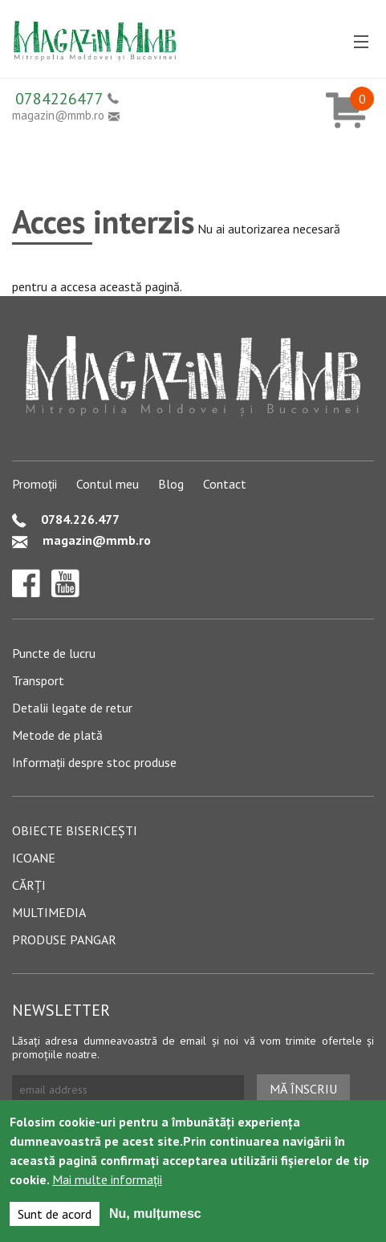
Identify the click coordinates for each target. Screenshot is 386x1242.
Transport (38, 680)
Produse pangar (64, 940)
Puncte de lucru (53, 653)
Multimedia (49, 912)
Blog (171, 484)
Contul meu (107, 484)
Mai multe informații (107, 1179)
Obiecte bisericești (74, 830)
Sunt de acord (54, 1214)
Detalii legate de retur (72, 708)
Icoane (33, 858)
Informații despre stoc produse (94, 762)
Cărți (29, 885)
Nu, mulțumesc (155, 1213)
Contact (224, 484)
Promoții (34, 484)
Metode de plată (57, 735)
